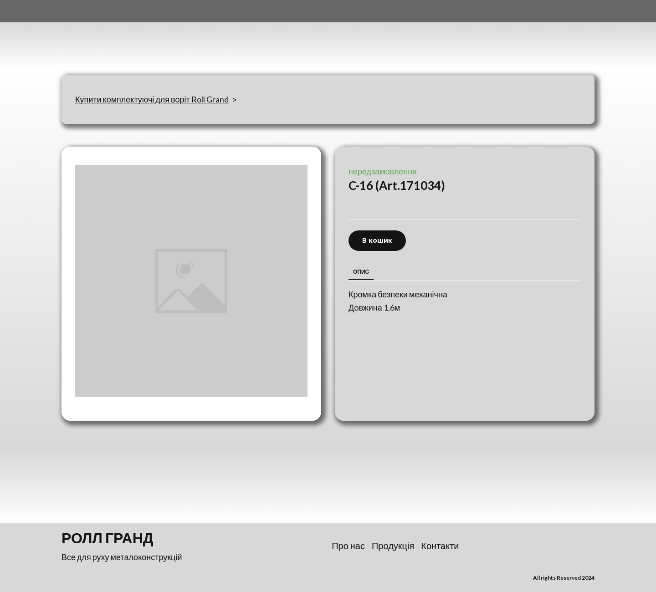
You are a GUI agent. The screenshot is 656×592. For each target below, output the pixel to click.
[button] (377, 240)
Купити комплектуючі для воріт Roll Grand (152, 99)
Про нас (348, 545)
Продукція (393, 545)
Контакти (440, 545)
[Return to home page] (107, 37)
